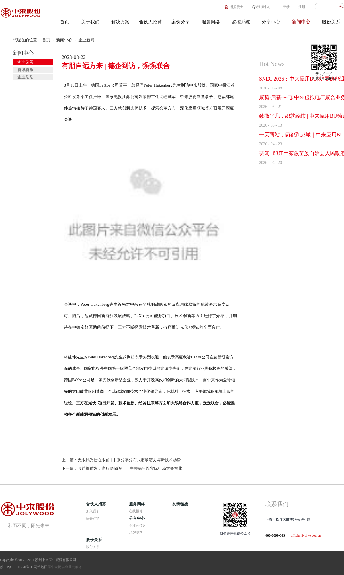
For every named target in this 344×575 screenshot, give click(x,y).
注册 (301, 7)
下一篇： (122, 468)
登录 (286, 7)
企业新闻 (86, 40)
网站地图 (40, 567)
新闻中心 (64, 40)
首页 (64, 21)
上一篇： (121, 460)
